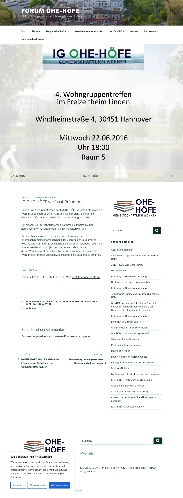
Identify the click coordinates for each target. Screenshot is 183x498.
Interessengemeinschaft (75, 301)
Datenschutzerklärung (32, 39)
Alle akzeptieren (59, 485)
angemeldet (40, 336)
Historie (36, 31)
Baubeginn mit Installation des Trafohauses (133, 362)
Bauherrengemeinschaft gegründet (129, 356)
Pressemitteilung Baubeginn (125, 345)
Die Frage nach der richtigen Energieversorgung (135, 374)
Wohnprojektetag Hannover (125, 339)
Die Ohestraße (118, 270)
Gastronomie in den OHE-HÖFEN (127, 385)
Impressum (151, 31)
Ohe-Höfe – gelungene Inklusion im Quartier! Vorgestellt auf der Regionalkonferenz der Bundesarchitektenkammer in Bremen (133, 307)
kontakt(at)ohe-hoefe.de (86, 277)
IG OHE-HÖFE (50, 301)
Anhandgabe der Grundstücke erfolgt (130, 391)
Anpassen (18, 485)
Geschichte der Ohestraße (90, 31)
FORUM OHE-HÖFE (50, 10)
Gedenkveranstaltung (122, 249)
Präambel (32, 308)
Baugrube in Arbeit (120, 350)
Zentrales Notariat (120, 368)
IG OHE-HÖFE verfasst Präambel (127, 406)
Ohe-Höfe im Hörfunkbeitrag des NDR (130, 333)
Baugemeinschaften (58, 31)
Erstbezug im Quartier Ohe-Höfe (127, 321)
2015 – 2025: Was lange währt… (127, 264)
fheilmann (50, 197)
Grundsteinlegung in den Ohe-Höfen (129, 327)
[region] (40, 472)
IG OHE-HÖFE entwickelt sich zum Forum (131, 380)
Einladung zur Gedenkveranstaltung (129, 276)
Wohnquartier (42, 304)
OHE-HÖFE (117, 31)
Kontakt (134, 31)
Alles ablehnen (37, 485)
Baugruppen (33, 301)
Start (23, 31)
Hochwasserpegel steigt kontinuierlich (130, 282)
